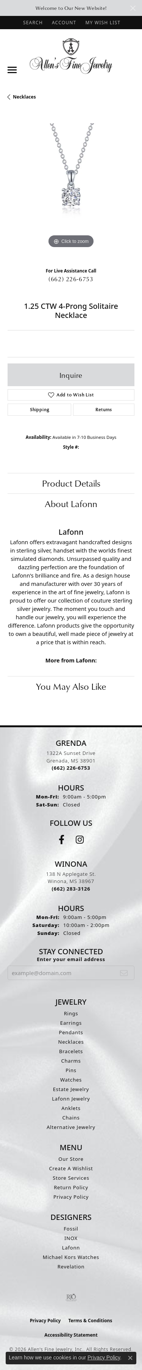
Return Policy (71, 1187)
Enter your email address (71, 959)
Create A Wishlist (71, 1168)
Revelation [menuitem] (71, 1266)
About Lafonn (71, 503)
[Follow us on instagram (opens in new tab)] (79, 839)
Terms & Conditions (90, 1320)
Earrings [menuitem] (71, 1022)
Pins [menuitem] (71, 1070)
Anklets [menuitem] (71, 1108)
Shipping (39, 409)
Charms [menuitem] (71, 1060)
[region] (71, 186)
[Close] (132, 8)
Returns (103, 409)
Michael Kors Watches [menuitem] (71, 1257)
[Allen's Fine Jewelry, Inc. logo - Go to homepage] (71, 55)
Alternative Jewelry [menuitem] (71, 1127)
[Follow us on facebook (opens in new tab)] (61, 839)
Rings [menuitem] (71, 1013)
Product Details (71, 483)
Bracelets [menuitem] (71, 1051)
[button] (32, 22)
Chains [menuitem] (71, 1117)
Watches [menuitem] (71, 1079)
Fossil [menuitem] (71, 1228)
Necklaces (24, 97)
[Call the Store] (71, 767)
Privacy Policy (71, 1196)
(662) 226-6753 (71, 279)
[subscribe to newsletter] (124, 973)
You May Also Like (71, 686)
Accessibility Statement (70, 1335)
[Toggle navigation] (12, 70)
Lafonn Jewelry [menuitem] (71, 1098)
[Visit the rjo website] (71, 1297)
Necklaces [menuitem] (71, 1041)
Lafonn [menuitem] (71, 1247)
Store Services (71, 1177)
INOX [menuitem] (71, 1238)
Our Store (70, 1158)
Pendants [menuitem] (71, 1032)
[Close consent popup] (130, 1358)
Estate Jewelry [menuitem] (71, 1089)
